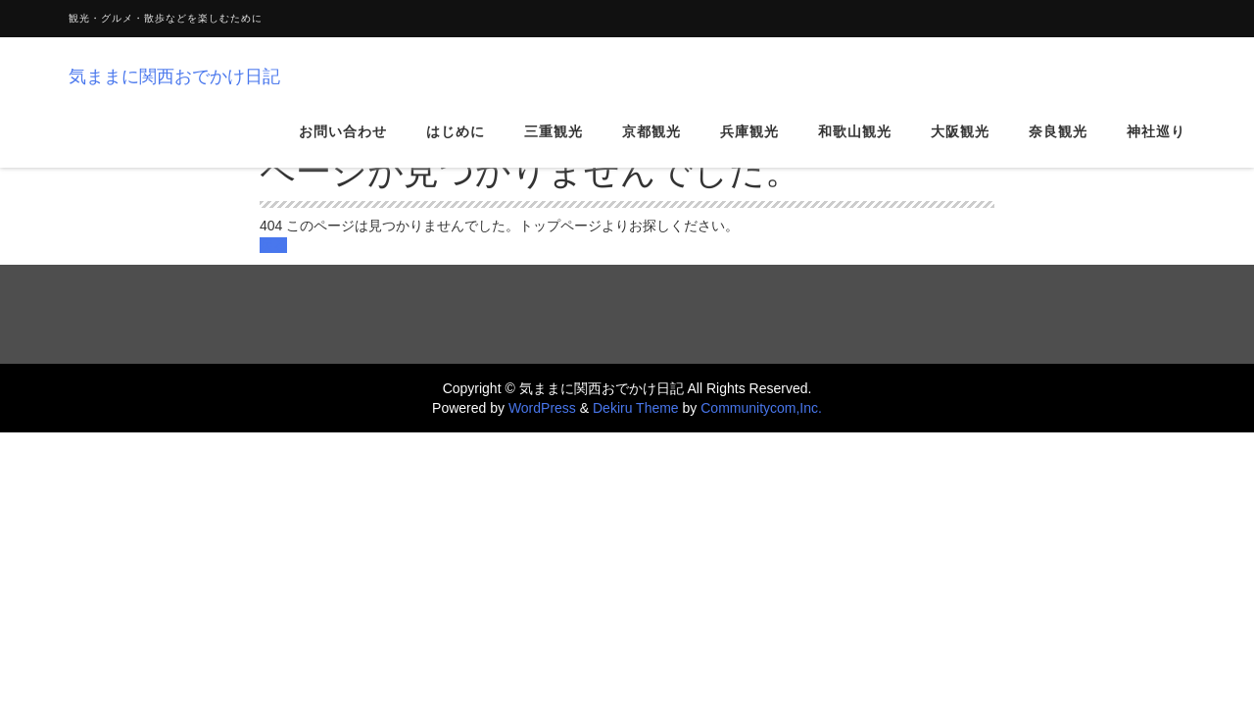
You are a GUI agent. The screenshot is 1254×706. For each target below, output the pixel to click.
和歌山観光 (855, 146)
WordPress (542, 408)
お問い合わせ (343, 146)
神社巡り (1156, 146)
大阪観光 (960, 146)
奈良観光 (1058, 146)
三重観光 (553, 146)
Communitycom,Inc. (761, 408)
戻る (273, 245)
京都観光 (651, 146)
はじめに (455, 146)
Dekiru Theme (636, 408)
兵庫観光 (749, 146)
